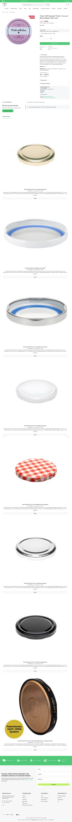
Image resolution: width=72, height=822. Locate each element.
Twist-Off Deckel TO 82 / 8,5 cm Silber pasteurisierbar (35, 586)
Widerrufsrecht (44, 799)
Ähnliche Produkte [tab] (6, 116)
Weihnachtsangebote (62, 795)
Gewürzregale (60, 799)
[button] (55, 54)
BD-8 (45, 817)
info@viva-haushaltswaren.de (48, 96)
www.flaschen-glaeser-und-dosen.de (49, 97)
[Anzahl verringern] (41, 38)
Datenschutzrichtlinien (28, 779)
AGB (21, 779)
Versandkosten (33, 819)
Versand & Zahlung (44, 797)
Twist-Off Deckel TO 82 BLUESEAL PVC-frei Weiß (35, 269)
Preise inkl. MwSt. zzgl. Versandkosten (47, 22)
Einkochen (60, 797)
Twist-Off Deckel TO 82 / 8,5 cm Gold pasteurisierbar (35, 189)
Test (58, 801)
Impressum (24, 799)
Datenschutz (24, 803)
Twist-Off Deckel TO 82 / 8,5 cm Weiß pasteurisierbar (35, 427)
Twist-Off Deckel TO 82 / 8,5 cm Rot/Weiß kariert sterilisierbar (35, 507)
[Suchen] (48, 4)
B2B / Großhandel (44, 801)
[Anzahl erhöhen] (47, 38)
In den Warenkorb (54, 43)
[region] (18, 31)
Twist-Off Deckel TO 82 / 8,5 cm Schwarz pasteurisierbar (35, 665)
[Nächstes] (68, 438)
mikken (43, 25)
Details (35, 198)
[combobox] (34, 4)
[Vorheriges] (4, 438)
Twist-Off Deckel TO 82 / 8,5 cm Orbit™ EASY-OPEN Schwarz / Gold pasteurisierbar (35, 744)
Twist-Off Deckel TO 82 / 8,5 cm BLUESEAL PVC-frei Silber (35, 348)
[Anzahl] (44, 38)
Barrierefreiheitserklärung (27, 805)
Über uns (24, 795)
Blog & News (24, 801)
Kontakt (23, 797)
